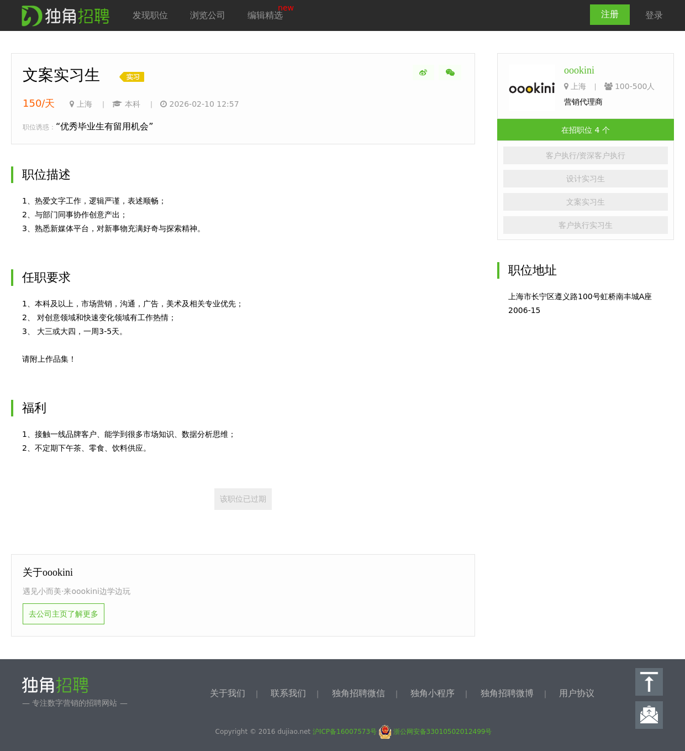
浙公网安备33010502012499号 (435, 732)
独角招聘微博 (507, 693)
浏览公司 (207, 15)
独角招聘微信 (358, 693)
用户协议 (576, 693)
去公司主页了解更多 (63, 613)
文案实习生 (585, 201)
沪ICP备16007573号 (345, 732)
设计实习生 (585, 178)
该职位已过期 (243, 498)
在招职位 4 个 (585, 130)
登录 (654, 15)
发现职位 (150, 15)
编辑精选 (265, 15)
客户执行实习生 (585, 225)
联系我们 (288, 693)
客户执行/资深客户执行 (586, 155)
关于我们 (227, 693)
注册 (610, 14)
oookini (579, 70)
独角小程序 (432, 693)
